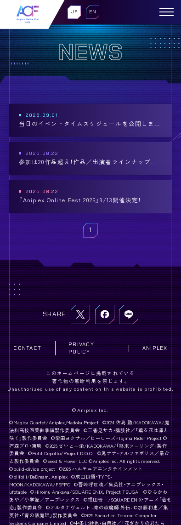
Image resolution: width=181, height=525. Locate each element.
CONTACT (27, 348)
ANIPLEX (155, 348)
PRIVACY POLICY (81, 348)
